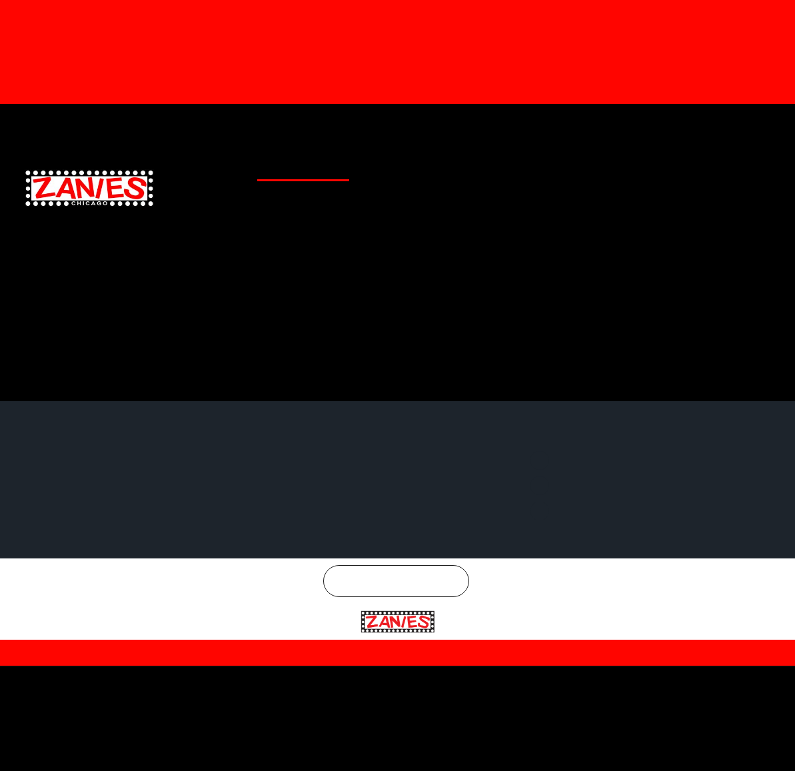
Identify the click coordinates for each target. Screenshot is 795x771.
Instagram (741, 124)
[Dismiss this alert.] (782, 15)
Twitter (666, 124)
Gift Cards (440, 124)
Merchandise (505, 124)
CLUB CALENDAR (283, 166)
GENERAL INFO (425, 166)
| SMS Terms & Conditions (596, 634)
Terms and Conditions (469, 635)
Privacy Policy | (384, 635)
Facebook (592, 124)
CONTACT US (621, 166)
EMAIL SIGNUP (559, 166)
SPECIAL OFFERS (493, 166)
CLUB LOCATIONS (357, 166)
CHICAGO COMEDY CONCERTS (710, 166)
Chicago (404, 563)
